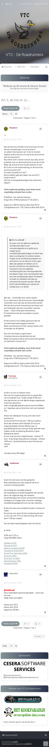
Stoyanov (13, 127)
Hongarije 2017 (10, 545)
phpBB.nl (28, 744)
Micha (14, 240)
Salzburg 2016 (10, 543)
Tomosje (12, 376)
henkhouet (14, 463)
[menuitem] (9, 4)
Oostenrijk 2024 (10, 563)
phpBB (15, 742)
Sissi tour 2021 (10, 555)
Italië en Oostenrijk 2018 (14, 548)
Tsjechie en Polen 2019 (14, 550)
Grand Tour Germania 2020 (15, 553)
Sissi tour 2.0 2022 (12, 558)
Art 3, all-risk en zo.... (15, 100)
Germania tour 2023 (12, 561)
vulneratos (13, 573)
